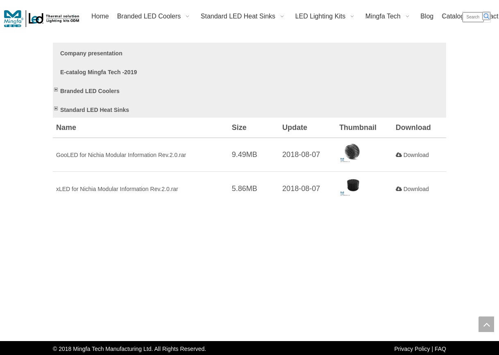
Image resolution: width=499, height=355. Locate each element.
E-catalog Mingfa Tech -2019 (98, 72)
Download (412, 155)
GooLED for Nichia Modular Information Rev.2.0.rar (121, 155)
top (486, 324)
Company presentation (91, 53)
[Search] (473, 17)
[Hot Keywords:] (486, 16)
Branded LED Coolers (90, 91)
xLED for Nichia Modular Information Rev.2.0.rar (117, 189)
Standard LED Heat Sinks (94, 110)
